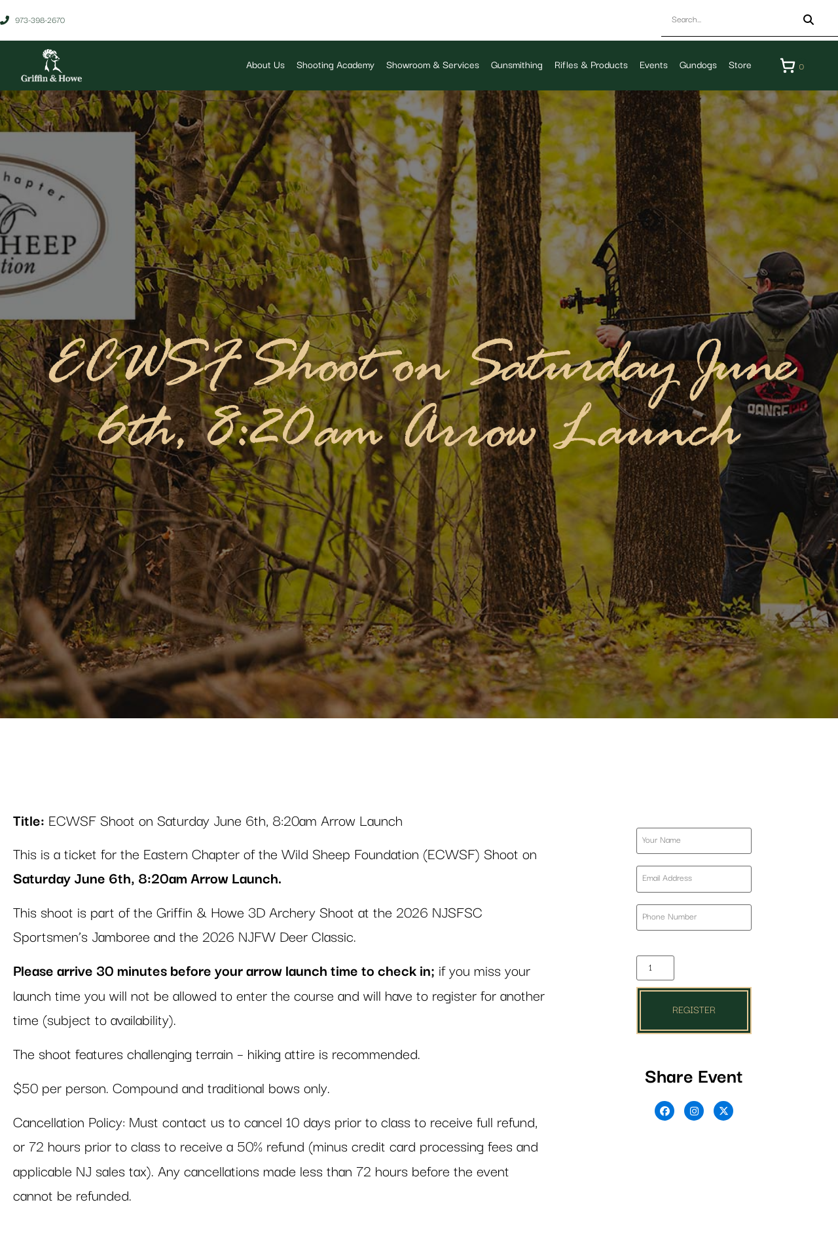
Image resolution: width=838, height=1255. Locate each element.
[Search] (808, 20)
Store (740, 65)
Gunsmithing (517, 65)
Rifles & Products (591, 65)
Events (654, 65)
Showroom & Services (432, 65)
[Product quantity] (655, 968)
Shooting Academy (335, 65)
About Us (265, 65)
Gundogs (698, 65)
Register (694, 1010)
